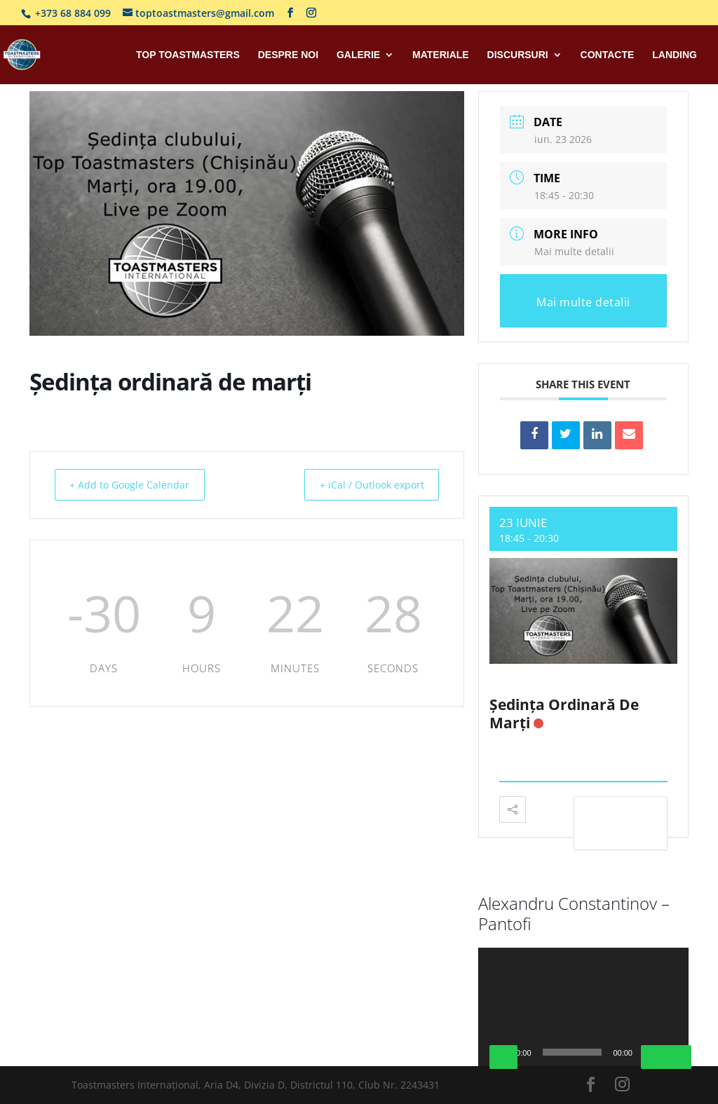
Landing (674, 55)
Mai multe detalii (574, 251)
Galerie (358, 55)
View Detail (620, 825)
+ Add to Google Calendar (136, 484)
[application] (583, 1007)
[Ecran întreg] (677, 1057)
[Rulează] (503, 1057)
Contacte (608, 55)
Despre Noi (288, 55)
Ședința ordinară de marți (564, 713)
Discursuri (517, 55)
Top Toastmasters (188, 55)
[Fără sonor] (655, 1057)
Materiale (440, 55)
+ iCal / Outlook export (364, 484)
